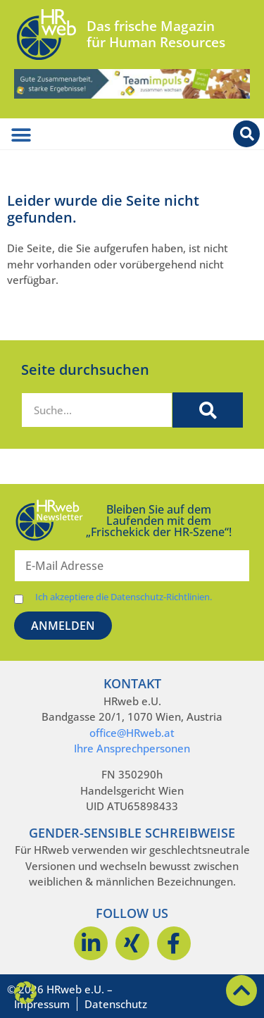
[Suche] (207, 410)
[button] (25, 992)
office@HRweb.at (132, 733)
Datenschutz (115, 1004)
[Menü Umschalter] (21, 135)
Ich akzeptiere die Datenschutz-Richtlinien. (123, 597)
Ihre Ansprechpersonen (132, 748)
